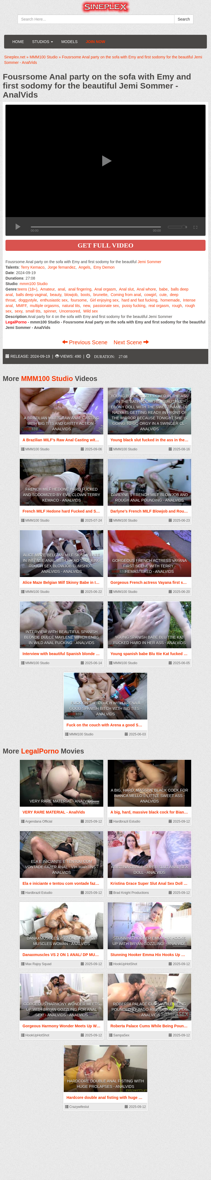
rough (177, 305)
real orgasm (159, 305)
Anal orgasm (105, 289)
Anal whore (146, 289)
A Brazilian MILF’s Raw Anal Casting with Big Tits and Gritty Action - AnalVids (61, 423)
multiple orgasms (44, 305)
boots (85, 294)
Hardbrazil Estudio (124, 821)
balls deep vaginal (31, 294)
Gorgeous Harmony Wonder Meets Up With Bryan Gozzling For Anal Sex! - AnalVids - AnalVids (61, 1009)
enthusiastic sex (54, 300)
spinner (50, 311)
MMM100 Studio (47, 378)
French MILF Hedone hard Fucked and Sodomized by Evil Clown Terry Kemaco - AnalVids (61, 494)
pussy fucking (133, 305)
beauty (55, 294)
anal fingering (79, 289)
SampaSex (119, 1035)
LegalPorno (40, 751)
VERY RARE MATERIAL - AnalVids (62, 801)
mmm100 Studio (34, 284)
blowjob (71, 294)
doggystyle (27, 300)
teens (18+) (27, 289)
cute (162, 294)
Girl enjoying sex (104, 300)
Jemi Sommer (149, 262)
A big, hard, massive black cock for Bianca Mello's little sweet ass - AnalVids (149, 795)
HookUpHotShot (123, 964)
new (86, 305)
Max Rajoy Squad (36, 964)
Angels (84, 267)
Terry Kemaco (33, 267)
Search (184, 19)
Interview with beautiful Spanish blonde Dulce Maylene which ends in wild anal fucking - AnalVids (61, 637)
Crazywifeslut (77, 1107)
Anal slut (126, 289)
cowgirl (150, 294)
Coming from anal (126, 294)
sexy (18, 311)
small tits (33, 311)
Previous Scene (85, 342)
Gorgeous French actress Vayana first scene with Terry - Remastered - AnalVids (149, 566)
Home (18, 41)
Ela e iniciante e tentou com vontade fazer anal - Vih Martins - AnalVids (61, 867)
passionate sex (106, 305)
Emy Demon (104, 267)
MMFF (21, 305)
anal (61, 289)
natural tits (71, 305)
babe (163, 289)
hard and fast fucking (139, 300)
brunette (100, 294)
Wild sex (90, 311)
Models (69, 41)
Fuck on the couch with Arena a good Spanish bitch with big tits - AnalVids (105, 708)
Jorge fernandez (62, 267)
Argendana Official (36, 821)
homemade (170, 300)
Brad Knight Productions (129, 893)
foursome (79, 300)
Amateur (47, 289)
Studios (42, 41)
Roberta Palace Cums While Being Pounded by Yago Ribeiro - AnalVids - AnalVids (150, 1009)
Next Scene (131, 342)
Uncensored (69, 311)
